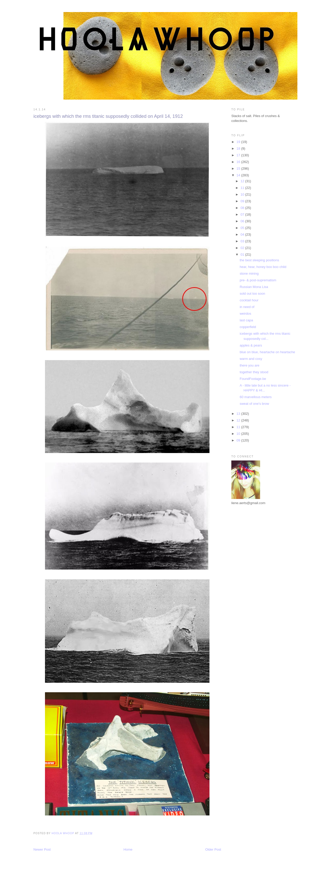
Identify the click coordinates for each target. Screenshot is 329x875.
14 (238, 175)
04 (243, 234)
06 (243, 221)
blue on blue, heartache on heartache (267, 352)
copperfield (248, 327)
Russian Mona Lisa (254, 287)
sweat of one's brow (254, 404)
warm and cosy (251, 359)
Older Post (213, 849)
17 (238, 155)
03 (243, 241)
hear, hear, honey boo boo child (263, 267)
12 (243, 181)
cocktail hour (249, 300)
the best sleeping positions (259, 260)
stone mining (249, 273)
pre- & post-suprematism (258, 280)
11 (243, 188)
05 (243, 228)
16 (238, 162)
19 (238, 142)
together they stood (254, 372)
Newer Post (42, 849)
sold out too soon (252, 293)
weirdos (245, 313)
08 (243, 208)
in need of (247, 307)
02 (243, 248)
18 (238, 148)
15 (238, 168)
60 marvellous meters (255, 397)
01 (243, 254)
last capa (246, 320)
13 (238, 414)
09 (243, 201)
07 (243, 214)
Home (128, 849)
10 (243, 194)
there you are (249, 365)
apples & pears (251, 345)
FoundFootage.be (253, 379)
